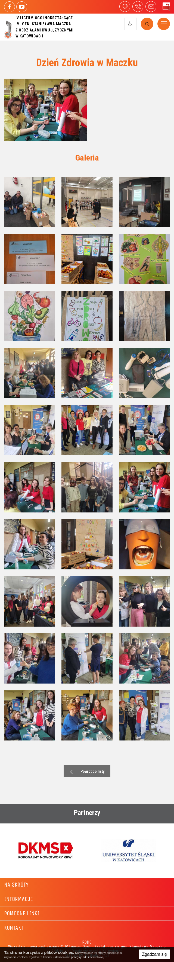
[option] (45, 850)
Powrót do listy (85, 772)
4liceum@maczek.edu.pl (150, 6)
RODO (87, 942)
